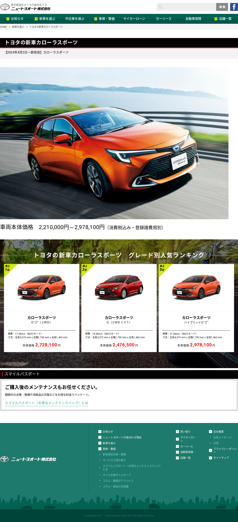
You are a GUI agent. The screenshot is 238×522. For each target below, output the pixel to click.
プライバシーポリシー (225, 450)
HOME (3, 27)
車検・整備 (109, 448)
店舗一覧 (185, 457)
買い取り (185, 431)
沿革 (216, 443)
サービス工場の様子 (114, 460)
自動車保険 (186, 452)
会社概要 (218, 431)
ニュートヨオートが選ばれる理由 (122, 437)
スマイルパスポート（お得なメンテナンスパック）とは (46, 403)
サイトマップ (221, 457)
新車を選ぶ (18, 27)
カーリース (186, 446)
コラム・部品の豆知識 (116, 486)
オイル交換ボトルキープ (117, 474)
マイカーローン (188, 439)
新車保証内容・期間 (114, 454)
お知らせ (108, 431)
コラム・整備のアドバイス (118, 480)
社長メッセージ (222, 437)
